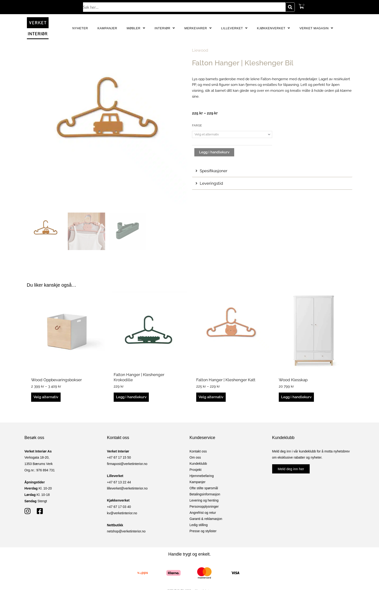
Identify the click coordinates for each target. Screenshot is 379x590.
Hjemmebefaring (202, 476)
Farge (197, 125)
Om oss (195, 457)
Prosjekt (196, 470)
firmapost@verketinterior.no (127, 464)
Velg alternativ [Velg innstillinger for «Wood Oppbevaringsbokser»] (45, 397)
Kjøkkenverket (273, 28)
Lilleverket (234, 28)
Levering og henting (204, 500)
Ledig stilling (199, 525)
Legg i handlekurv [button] (131, 397)
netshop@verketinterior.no (126, 531)
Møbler (136, 28)
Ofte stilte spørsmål (204, 488)
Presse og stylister (203, 531)
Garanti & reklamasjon (206, 519)
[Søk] (290, 7)
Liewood (200, 50)
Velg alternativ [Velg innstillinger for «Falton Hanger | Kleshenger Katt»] (211, 397)
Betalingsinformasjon (205, 494)
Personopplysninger (204, 506)
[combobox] (184, 7)
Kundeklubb (198, 463)
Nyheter (80, 28)
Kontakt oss (198, 451)
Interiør (164, 28)
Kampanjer (107, 28)
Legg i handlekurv (214, 152)
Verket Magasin (316, 28)
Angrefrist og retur (203, 513)
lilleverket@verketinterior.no (127, 488)
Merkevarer (198, 28)
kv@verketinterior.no (122, 513)
